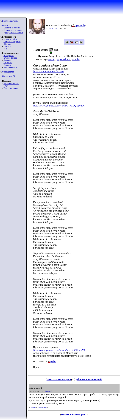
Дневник (7, 60)
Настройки (8, 55)
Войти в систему (10, 21)
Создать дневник (11, 28)
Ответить (33, 407)
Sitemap (7, 44)
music (51, 59)
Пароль (7, 65)
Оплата (7, 46)
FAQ (5, 86)
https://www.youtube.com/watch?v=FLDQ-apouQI (58, 105)
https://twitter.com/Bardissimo (48, 71)
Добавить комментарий (88, 379)
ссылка (48, 391)
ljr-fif (5, 49)
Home (5, 25)
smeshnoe (65, 59)
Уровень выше (42, 407)
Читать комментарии (59, 379)
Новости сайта (10, 39)
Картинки (7, 62)
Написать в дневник (12, 30)
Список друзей (10, 58)
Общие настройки (11, 41)
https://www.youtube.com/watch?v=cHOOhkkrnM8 (59, 350)
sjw (57, 59)
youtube (75, 59)
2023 (50, 28)
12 (54, 28)
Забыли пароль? (11, 83)
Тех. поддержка (10, 88)
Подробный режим (14, 32)
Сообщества (8, 72)
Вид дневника (10, 67)
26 (57, 28)
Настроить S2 (8, 76)
